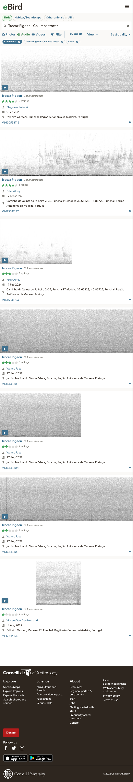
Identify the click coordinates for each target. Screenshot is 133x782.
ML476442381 (11, 636)
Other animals (55, 17)
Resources (76, 687)
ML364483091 (11, 552)
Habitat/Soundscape (28, 17)
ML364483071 (10, 468)
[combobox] (66, 26)
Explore (9, 681)
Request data (44, 703)
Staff (72, 698)
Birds (6, 17)
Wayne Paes (14, 368)
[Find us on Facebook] (5, 748)
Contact (74, 722)
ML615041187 (10, 211)
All (70, 17)
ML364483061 (11, 384)
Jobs (72, 703)
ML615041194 (10, 300)
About (75, 681)
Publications (44, 698)
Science (43, 681)
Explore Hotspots (13, 695)
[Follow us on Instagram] (22, 748)
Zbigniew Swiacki (17, 107)
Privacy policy (111, 695)
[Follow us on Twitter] (13, 748)
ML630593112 (10, 122)
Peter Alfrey (13, 191)
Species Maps (11, 687)
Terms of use (110, 700)
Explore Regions (13, 691)
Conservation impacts (50, 694)
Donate (11, 732)
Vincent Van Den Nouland (22, 620)
